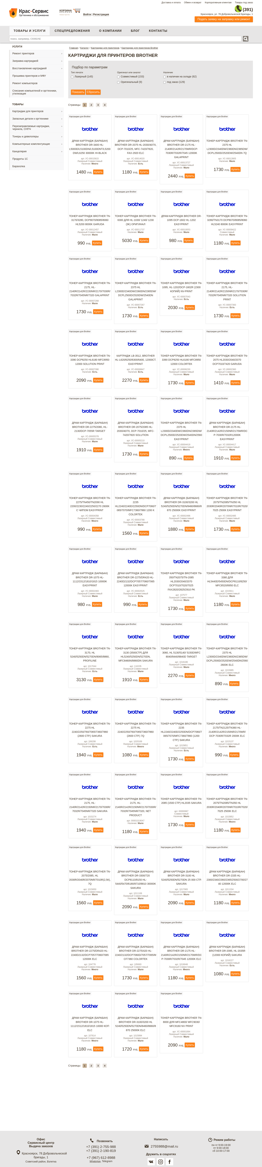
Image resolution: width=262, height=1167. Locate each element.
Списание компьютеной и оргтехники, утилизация (34, 90)
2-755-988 (234, 7)
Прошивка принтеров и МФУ (29, 73)
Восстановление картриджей (29, 66)
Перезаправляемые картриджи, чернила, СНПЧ (31, 125)
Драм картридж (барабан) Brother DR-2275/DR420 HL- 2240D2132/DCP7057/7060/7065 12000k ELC (90, 991)
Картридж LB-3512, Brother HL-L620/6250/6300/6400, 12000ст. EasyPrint (135, 372)
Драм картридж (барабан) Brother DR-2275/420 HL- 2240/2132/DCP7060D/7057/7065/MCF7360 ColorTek (135, 991)
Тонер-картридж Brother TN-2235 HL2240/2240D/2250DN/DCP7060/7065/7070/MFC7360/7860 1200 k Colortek (135, 528)
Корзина (65, 10)
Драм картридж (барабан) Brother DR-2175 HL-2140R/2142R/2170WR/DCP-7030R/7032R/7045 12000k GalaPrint (181, 150)
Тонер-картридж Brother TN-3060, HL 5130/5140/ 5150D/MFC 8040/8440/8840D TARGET (181, 681)
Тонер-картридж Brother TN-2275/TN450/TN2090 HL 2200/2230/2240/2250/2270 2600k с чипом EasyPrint (90, 525)
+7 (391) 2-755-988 (101, 1147)
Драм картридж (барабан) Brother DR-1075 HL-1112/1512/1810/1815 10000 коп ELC (90, 1069)
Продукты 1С (20, 156)
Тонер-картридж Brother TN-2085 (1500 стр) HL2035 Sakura (181, 835)
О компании (110, 28)
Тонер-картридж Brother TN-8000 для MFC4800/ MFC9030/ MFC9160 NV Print (181, 1067)
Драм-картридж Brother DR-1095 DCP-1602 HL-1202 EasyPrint (181, 223)
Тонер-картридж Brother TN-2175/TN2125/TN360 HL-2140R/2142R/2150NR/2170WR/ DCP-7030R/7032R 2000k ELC (227, 759)
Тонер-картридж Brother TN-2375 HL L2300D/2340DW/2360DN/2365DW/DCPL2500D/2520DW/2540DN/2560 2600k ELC (227, 684)
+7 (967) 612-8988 (101, 1158)
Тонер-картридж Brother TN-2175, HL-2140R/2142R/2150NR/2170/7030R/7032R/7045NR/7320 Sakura (90, 837)
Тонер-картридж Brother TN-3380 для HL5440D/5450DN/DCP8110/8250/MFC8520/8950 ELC (227, 603)
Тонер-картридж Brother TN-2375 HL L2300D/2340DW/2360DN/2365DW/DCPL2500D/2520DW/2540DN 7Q (227, 147)
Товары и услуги (29, 28)
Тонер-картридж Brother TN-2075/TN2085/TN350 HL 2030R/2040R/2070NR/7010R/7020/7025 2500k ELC (227, 837)
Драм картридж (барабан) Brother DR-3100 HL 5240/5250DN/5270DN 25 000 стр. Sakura (181, 913)
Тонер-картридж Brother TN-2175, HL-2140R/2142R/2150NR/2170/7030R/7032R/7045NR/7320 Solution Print (227, 301)
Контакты (158, 28)
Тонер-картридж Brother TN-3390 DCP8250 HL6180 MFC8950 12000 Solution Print (90, 374)
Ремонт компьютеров (24, 81)
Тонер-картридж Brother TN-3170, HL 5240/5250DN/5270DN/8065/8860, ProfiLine (90, 681)
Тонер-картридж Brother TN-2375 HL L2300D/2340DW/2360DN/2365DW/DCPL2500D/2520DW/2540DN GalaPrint (136, 301)
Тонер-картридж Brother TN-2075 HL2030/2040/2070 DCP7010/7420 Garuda (227, 372)
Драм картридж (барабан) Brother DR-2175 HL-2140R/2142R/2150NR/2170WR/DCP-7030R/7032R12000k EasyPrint (227, 450)
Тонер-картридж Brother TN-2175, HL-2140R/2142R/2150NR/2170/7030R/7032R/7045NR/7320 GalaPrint (90, 299)
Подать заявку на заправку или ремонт (223, 17)
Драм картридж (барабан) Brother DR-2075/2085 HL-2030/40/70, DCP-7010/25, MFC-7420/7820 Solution (135, 447)
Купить (98, 173)
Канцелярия (19, 149)
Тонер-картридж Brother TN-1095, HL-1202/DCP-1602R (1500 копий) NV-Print (181, 297)
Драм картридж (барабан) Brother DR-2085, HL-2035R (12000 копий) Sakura (227, 989)
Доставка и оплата (171, 2)
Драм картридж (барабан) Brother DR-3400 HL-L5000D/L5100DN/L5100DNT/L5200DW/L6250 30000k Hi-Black (90, 147)
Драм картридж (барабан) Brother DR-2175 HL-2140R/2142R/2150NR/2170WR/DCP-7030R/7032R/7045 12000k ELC (181, 993)
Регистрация (101, 14)
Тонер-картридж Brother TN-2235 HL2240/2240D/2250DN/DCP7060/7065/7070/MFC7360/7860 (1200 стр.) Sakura (181, 761)
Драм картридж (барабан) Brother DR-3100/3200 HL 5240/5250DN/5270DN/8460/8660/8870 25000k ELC (135, 1069)
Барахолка (18, 164)
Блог (135, 28)
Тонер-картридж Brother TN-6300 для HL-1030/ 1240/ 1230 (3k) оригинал (135, 223)
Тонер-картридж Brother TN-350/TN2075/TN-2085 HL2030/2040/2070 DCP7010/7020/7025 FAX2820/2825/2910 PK (181, 606)
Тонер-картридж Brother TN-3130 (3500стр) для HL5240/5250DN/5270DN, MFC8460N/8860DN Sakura (135, 681)
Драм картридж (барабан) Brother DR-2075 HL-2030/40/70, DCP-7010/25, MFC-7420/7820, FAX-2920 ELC (135, 147)
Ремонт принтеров (23, 51)
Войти (87, 14)
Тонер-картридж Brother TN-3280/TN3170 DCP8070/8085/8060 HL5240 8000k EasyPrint (227, 225)
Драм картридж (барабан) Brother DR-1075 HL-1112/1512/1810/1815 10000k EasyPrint (90, 603)
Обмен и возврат (192, 2)
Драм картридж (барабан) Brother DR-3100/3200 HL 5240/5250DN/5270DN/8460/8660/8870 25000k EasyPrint (181, 525)
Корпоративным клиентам (218, 2)
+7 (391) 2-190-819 (101, 1151)
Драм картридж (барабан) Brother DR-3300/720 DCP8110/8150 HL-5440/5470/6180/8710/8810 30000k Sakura (135, 915)
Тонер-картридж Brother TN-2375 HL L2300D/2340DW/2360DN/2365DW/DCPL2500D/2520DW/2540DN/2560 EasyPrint (181, 450)
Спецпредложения (72, 28)
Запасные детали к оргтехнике (30, 116)
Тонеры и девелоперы (25, 134)
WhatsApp (95, 1161)
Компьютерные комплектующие (31, 141)
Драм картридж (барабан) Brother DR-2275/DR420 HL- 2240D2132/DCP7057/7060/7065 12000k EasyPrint (135, 603)
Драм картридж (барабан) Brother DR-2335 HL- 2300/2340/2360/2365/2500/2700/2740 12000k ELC (227, 913)
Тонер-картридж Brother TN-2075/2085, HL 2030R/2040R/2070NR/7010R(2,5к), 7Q (90, 913)
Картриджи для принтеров (27, 109)
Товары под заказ (244, 2)
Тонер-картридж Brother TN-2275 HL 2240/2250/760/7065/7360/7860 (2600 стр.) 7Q (135, 759)
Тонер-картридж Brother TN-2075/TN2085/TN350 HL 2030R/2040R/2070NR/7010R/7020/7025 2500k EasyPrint (227, 525)
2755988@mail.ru (161, 1146)
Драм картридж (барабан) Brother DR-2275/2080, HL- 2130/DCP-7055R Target (90, 446)
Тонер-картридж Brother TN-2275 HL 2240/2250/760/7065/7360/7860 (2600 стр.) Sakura (90, 759)
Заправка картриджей (25, 58)
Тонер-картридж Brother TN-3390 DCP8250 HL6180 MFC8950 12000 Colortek (181, 372)
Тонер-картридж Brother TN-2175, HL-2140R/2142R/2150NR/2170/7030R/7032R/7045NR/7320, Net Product (135, 839)
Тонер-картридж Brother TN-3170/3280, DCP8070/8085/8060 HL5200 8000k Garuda (90, 225)
